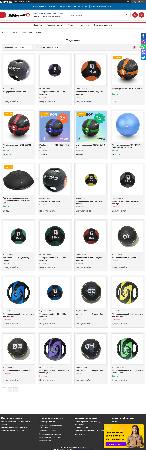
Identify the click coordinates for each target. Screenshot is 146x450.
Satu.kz (83, 447)
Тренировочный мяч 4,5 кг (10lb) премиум (52, 315)
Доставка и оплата (103, 25)
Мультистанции (81, 434)
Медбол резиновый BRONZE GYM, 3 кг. (90, 146)
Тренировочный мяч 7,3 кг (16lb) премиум (52, 259)
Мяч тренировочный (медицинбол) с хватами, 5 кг (127, 315)
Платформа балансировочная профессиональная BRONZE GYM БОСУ (16, 200)
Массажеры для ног (47, 422)
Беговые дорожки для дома (50, 434)
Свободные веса (26, 33)
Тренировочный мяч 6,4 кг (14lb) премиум (89, 93)
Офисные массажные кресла (12, 431)
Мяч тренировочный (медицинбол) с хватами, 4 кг (18, 315)
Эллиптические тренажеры (50, 437)
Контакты (84, 25)
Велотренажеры (45, 441)
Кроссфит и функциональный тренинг (90, 431)
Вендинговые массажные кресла (14, 427)
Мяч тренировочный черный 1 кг (125, 258)
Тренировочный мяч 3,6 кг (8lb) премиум (89, 259)
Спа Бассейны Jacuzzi (47, 431)
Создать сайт (17, 2)
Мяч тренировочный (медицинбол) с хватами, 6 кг (54, 372)
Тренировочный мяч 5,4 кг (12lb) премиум (125, 202)
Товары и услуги (54, 25)
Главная (38, 25)
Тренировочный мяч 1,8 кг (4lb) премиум (89, 202)
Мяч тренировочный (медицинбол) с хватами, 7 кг (127, 372)
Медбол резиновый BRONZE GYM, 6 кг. (127, 90)
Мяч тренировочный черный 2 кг (89, 314)
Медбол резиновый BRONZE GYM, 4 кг (18, 146)
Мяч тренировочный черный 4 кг (89, 370)
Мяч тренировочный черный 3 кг (16, 370)
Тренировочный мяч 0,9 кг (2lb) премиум (52, 93)
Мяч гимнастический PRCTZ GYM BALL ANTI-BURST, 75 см (126, 146)
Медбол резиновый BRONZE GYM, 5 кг (54, 146)
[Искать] (127, 15)
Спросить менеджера (101, 6)
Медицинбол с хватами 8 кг (50, 201)
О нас (70, 25)
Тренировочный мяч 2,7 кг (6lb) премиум (16, 259)
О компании (115, 422)
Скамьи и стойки (81, 427)
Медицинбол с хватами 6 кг (14, 92)
